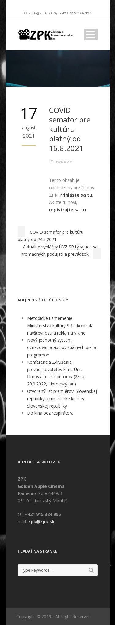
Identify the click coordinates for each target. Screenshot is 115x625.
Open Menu (91, 34)
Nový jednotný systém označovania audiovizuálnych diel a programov (61, 347)
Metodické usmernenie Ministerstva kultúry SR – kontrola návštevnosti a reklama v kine (60, 325)
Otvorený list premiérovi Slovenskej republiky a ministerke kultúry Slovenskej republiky (62, 398)
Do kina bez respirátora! (51, 413)
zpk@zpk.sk (41, 13)
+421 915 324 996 (75, 13)
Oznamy (64, 162)
